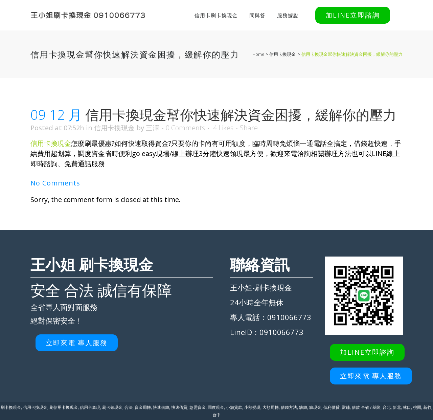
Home (258, 54)
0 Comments (185, 127)
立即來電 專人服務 (77, 342)
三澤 (152, 127)
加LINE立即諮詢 (352, 15)
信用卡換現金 (282, 54)
